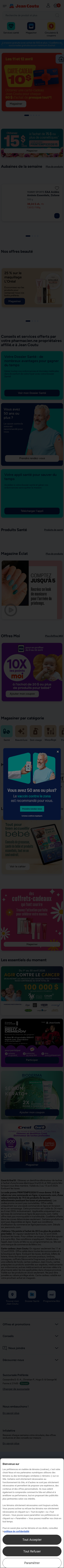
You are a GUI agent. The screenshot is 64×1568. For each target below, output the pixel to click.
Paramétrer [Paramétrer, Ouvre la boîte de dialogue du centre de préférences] (32, 1563)
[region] (32, 1513)
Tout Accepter (32, 1539)
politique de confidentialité (16, 1531)
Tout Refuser (32, 1551)
